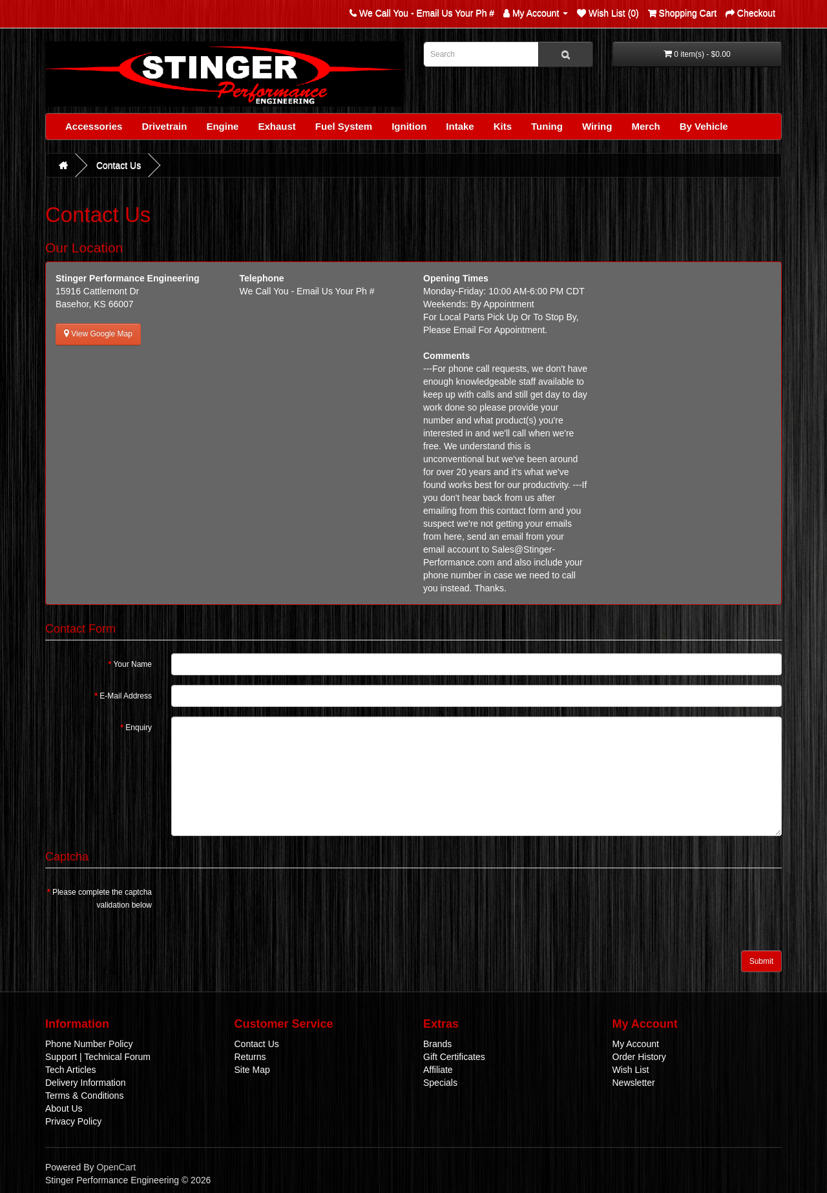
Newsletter (633, 1082)
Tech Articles (70, 1070)
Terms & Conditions (84, 1095)
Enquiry (138, 727)
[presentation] (269, 906)
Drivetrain (164, 126)
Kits (503, 126)
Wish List (630, 1070)
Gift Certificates (454, 1057)
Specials (440, 1082)
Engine (222, 126)
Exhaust (276, 126)
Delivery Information (85, 1082)
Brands (437, 1044)
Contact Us (118, 165)
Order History (639, 1057)
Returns (250, 1057)
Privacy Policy (73, 1121)
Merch (645, 126)
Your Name (132, 664)
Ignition (409, 126)
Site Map (252, 1070)
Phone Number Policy (88, 1044)
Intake (460, 126)
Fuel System (343, 126)
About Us (64, 1108)
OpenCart (116, 1167)
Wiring (597, 126)
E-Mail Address (125, 695)
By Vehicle (704, 126)
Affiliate (438, 1070)
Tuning (547, 126)
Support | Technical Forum (98, 1057)
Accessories (93, 126)
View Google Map (98, 333)
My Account (635, 1044)
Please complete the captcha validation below (102, 899)
